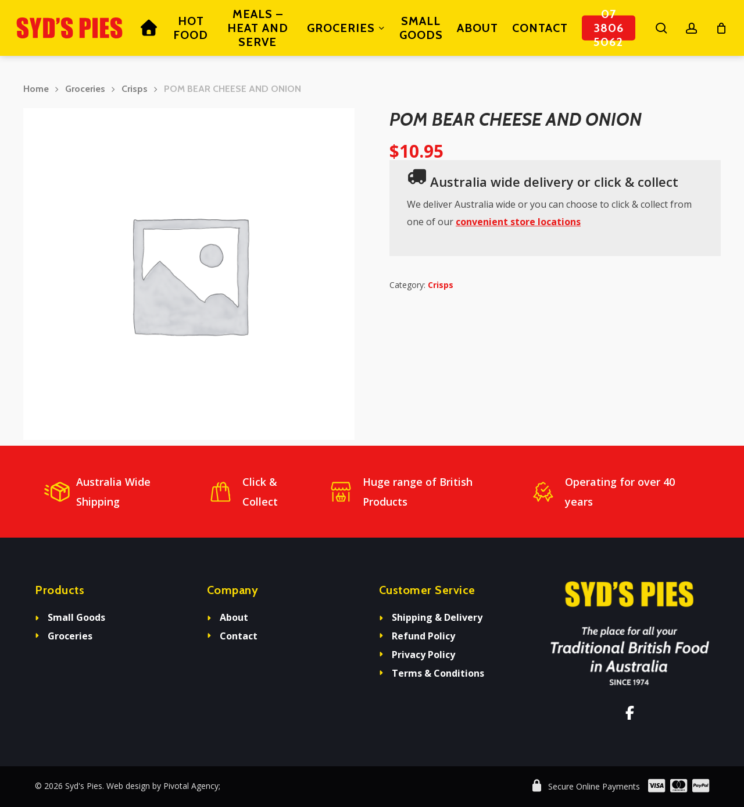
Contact (238, 636)
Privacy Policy (423, 654)
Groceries (85, 88)
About (234, 617)
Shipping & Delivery (437, 617)
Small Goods (76, 617)
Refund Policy (423, 636)
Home (36, 88)
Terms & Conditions (438, 673)
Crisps (134, 88)
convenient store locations (518, 221)
